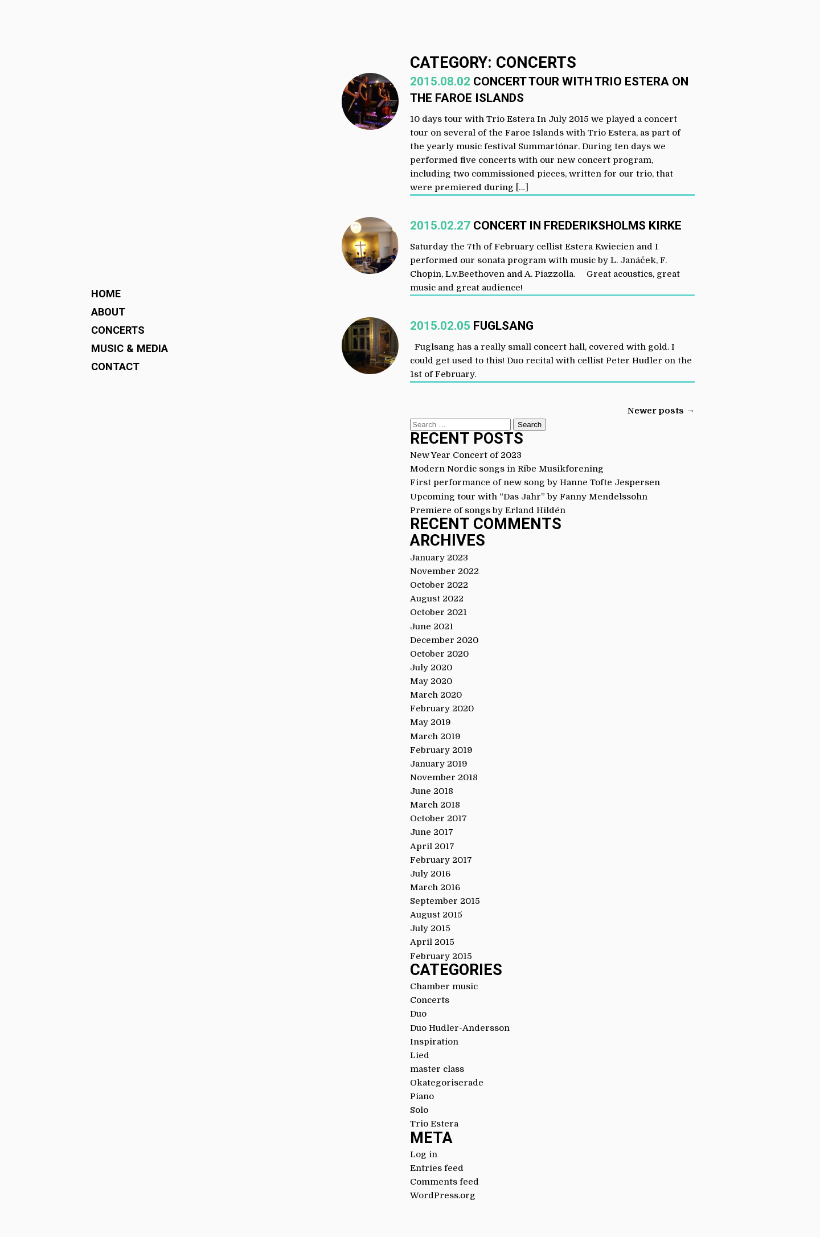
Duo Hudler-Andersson (460, 1028)
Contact (115, 366)
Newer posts (661, 410)
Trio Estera (434, 1124)
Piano (422, 1096)
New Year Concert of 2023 (466, 455)
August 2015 (436, 915)
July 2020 (431, 667)
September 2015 (445, 901)
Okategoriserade (446, 1083)
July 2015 (430, 928)
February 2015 (441, 956)
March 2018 (435, 805)
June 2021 (431, 626)
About (108, 312)
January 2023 (439, 557)
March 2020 (436, 695)
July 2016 (430, 874)
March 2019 (435, 736)
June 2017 (431, 832)
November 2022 (444, 571)
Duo (418, 1014)
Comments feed (444, 1182)
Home (106, 294)
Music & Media (129, 348)
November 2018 (444, 777)
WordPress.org (442, 1195)
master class (437, 1069)
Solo (419, 1110)
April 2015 (432, 942)
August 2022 (437, 598)
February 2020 (442, 708)
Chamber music (444, 986)
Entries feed (437, 1168)
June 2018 (431, 791)
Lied (419, 1055)
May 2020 (431, 681)
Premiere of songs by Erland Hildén (487, 510)
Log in (423, 1154)
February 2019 (441, 750)
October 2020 (439, 654)
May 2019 (430, 722)
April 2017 (432, 846)
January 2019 (439, 764)
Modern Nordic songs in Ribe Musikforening (507, 469)
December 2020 (444, 640)
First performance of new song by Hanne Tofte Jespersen (535, 482)
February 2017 (441, 860)
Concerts (118, 330)
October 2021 (438, 612)
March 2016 (435, 887)
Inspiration (434, 1042)
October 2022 (439, 585)
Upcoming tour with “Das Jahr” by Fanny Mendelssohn (528, 496)
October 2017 (438, 818)
